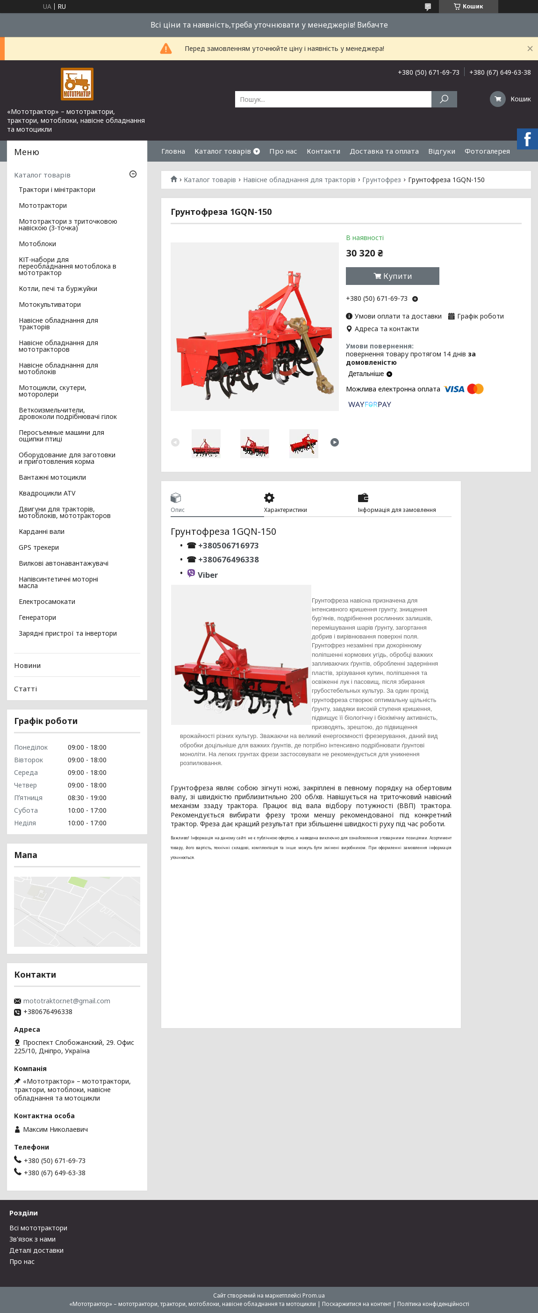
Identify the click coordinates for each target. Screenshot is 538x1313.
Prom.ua (313, 1295)
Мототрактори (43, 206)
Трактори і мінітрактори (57, 190)
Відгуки (441, 151)
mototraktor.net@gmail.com (66, 1001)
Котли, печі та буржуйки (58, 289)
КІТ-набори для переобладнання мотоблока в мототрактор (67, 266)
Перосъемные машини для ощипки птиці (61, 436)
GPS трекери (39, 548)
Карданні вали (42, 532)
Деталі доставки (36, 1250)
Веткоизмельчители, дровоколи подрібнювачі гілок (68, 414)
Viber (208, 574)
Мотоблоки (37, 244)
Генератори (37, 618)
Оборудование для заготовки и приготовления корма (67, 459)
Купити (397, 276)
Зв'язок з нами (32, 1239)
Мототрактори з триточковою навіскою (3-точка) (68, 225)
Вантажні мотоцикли (52, 478)
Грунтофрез (381, 180)
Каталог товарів (222, 151)
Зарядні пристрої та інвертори (68, 634)
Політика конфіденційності (433, 1304)
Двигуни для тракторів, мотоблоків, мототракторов (65, 513)
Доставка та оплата (384, 151)
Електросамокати (47, 602)
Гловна (173, 151)
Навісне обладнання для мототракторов (58, 347)
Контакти (323, 151)
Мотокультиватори (50, 305)
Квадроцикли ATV (47, 493)
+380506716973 (227, 545)
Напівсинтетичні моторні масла (58, 583)
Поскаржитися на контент (356, 1304)
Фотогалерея (487, 151)
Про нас (283, 151)
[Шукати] (444, 99)
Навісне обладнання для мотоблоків (58, 369)
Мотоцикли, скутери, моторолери (52, 391)
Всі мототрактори (38, 1227)
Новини (27, 665)
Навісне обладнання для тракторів (299, 180)
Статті (25, 688)
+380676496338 (228, 559)
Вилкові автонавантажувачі (63, 564)
